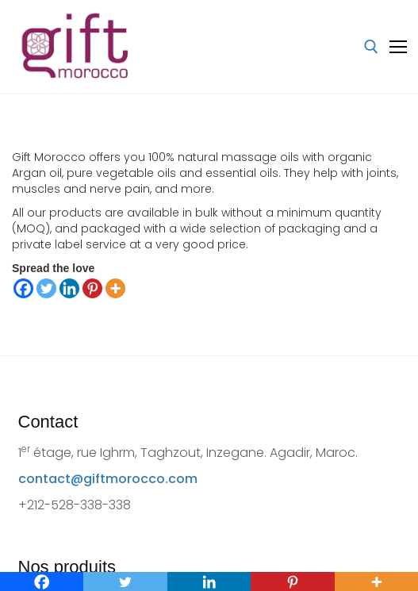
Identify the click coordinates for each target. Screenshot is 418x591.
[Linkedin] (69, 288)
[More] (115, 288)
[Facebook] (23, 288)
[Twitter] (46, 288)
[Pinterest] (92, 288)
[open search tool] (371, 47)
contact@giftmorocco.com (107, 479)
